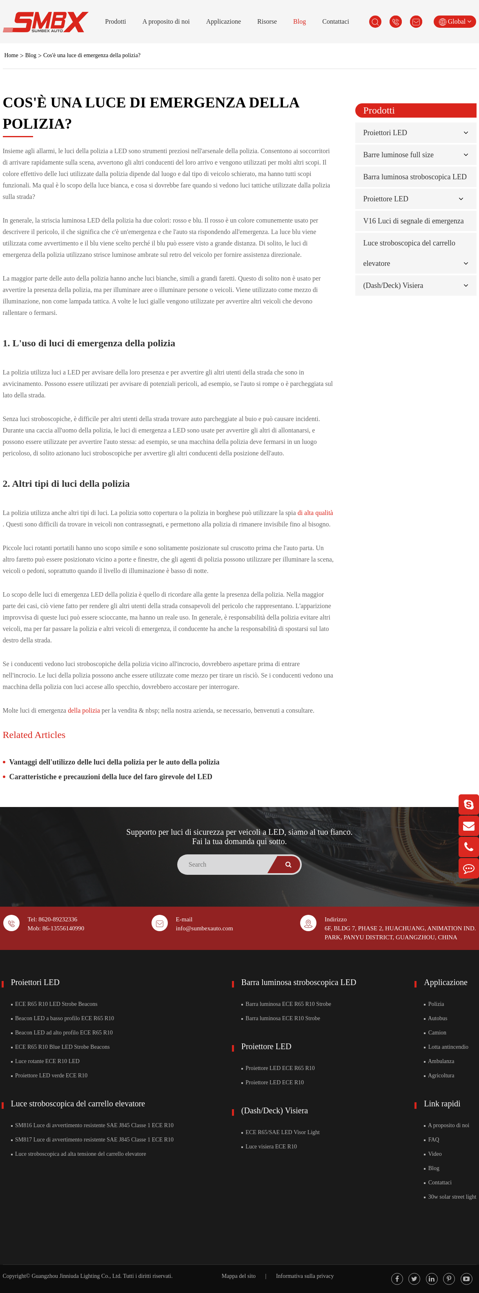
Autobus (435, 1018)
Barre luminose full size (398, 155)
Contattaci (335, 21)
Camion (435, 1033)
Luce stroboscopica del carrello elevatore (78, 1103)
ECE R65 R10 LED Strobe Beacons (54, 1004)
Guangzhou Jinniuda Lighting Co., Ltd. (76, 1276)
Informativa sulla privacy (305, 1276)
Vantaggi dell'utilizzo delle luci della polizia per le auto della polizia (114, 762)
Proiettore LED (385, 199)
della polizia (85, 710)
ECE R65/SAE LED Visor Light (280, 1132)
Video (433, 1154)
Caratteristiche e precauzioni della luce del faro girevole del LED (110, 777)
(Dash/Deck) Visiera (393, 285)
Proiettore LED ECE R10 (272, 1082)
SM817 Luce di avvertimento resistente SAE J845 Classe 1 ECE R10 (92, 1140)
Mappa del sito (239, 1276)
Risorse (267, 21)
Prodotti (115, 21)
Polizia (434, 1004)
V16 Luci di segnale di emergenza (413, 221)
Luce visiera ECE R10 (269, 1147)
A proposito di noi (166, 21)
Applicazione (223, 21)
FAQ (431, 1140)
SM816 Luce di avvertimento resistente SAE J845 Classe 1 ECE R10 (92, 1125)
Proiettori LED (385, 133)
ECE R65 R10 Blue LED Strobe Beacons (60, 1047)
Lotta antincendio (446, 1047)
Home (11, 55)
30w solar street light (450, 1197)
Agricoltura (439, 1075)
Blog (299, 21)
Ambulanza (439, 1061)
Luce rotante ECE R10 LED (45, 1061)
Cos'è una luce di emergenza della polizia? (91, 55)
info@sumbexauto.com (204, 928)
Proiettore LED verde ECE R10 (49, 1075)
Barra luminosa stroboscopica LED (415, 177)
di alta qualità (315, 512)
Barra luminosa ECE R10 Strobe (280, 1018)
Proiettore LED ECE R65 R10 (278, 1068)
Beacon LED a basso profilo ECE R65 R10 (62, 1018)
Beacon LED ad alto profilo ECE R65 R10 (62, 1033)
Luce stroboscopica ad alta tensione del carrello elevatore (78, 1154)
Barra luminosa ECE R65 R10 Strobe (286, 1004)
